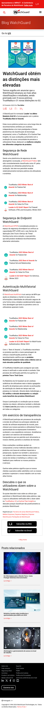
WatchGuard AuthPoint (12, 294)
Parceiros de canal (19, 512)
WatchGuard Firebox (29, 161)
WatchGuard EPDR (11, 226)
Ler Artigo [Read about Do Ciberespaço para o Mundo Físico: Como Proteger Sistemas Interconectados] (7, 581)
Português (6, 700)
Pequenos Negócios (21, 514)
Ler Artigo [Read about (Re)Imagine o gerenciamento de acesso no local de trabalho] (7, 656)
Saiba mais (28, 5)
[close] (37, 4)
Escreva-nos (8, 687)
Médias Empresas (8, 514)
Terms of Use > (22, 707)
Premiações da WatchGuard (21, 517)
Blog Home (23, 540)
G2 (16, 501)
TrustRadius (9, 501)
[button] (4, 12)
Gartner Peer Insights (26, 501)
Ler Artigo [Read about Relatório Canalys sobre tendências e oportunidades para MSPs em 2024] (7, 618)
